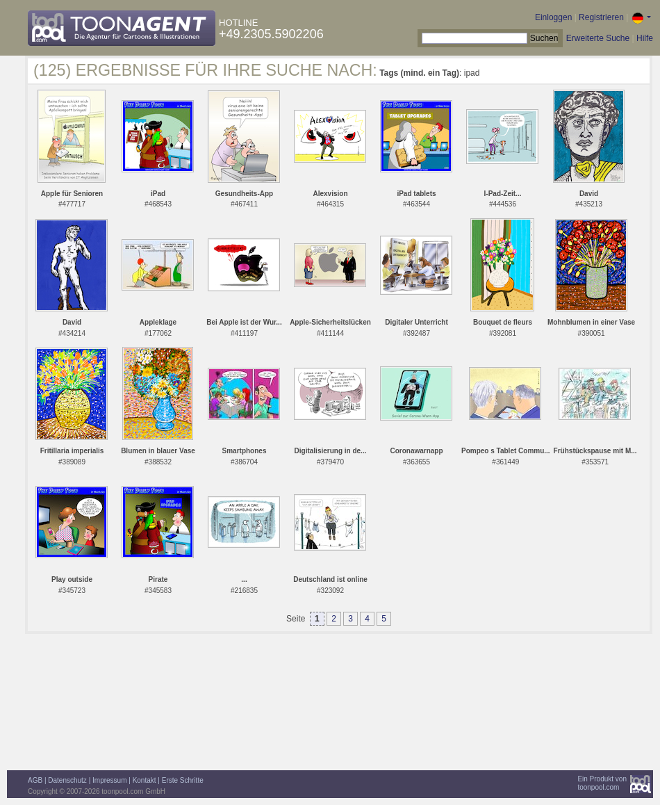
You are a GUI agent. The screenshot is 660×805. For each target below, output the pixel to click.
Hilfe (644, 38)
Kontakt (144, 780)
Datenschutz (67, 780)
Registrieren (601, 17)
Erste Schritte (183, 780)
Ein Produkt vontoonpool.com (602, 783)
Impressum (109, 780)
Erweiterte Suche (597, 38)
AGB (35, 780)
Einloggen (553, 17)
